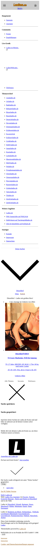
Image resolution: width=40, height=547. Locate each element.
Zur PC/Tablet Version (8, 491)
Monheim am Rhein (14, 512)
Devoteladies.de (11, 123)
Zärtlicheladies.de (12, 203)
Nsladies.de (10, 166)
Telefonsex (10, 88)
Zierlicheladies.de (12, 199)
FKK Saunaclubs (17, 216)
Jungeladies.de (11, 148)
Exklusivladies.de (12, 138)
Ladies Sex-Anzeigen (12, 497)
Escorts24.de (10, 134)
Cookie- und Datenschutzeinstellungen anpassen (17, 544)
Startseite (9, 20)
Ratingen (25, 504)
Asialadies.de (10, 98)
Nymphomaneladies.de (14, 170)
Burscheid (34, 516)
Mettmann (18, 506)
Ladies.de (9, 213)
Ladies (3, 525)
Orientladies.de (11, 174)
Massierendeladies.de (13, 159)
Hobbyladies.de (11, 145)
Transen (31, 497)
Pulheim (26, 516)
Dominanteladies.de (13, 127)
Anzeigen (9, 24)
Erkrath (18, 504)
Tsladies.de (10, 195)
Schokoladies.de (11, 188)
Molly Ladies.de (6, 495)
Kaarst (25, 506)
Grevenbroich (5, 516)
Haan (30, 506)
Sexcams (21, 381)
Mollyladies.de (11, 163)
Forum (8, 34)
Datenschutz (10, 241)
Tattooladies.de (11, 192)
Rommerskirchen (17, 516)
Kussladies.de (11, 152)
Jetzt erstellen (24, 460)
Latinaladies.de (11, 156)
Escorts (25, 497)
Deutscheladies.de (12, 119)
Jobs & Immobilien (18, 224)
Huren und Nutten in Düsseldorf (26, 499)
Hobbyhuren (19, 220)
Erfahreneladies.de (12, 130)
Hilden (11, 506)
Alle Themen (9, 381)
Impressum (10, 237)
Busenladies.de (11, 116)
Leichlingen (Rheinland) (9, 514)
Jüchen (3, 517)
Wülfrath (35, 512)
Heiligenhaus (26, 512)
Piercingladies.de (12, 181)
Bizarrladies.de (11, 112)
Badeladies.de (11, 105)
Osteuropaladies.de (12, 177)
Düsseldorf (11, 504)
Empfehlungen (11, 37)
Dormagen (4, 508)
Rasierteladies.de (12, 185)
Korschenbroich (23, 514)
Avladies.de (10, 101)
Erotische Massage (7, 499)
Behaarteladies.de (12, 109)
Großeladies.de (11, 141)
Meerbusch (4, 506)
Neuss (31, 504)
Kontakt (9, 234)
